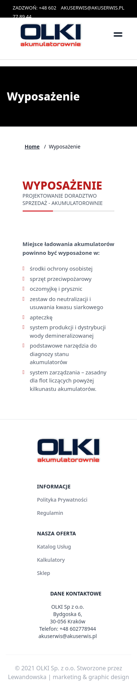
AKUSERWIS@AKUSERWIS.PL (93, 7)
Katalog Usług (54, 546)
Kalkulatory (51, 559)
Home (32, 146)
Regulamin (50, 512)
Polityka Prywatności (62, 499)
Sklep (43, 572)
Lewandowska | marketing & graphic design (68, 677)
